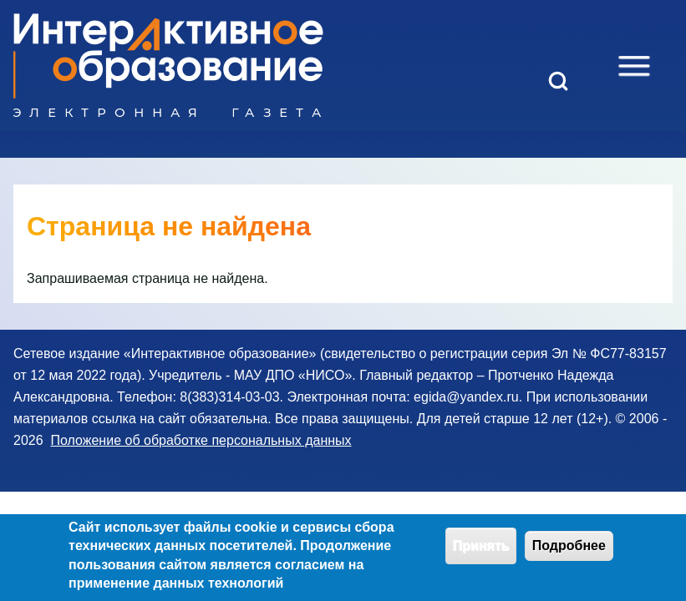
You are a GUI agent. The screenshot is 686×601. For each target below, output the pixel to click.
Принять (481, 551)
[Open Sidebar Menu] (634, 65)
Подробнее (569, 551)
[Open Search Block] (558, 80)
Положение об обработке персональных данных (200, 440)
